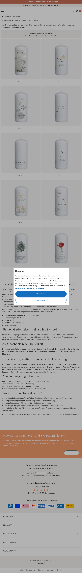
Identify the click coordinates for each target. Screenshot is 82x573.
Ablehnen (41, 300)
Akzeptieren (41, 294)
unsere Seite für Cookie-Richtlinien (29, 288)
